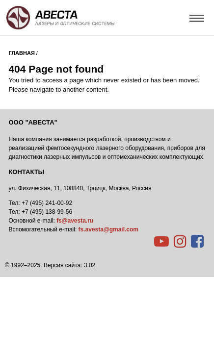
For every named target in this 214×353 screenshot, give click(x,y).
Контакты (26, 172)
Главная (21, 53)
